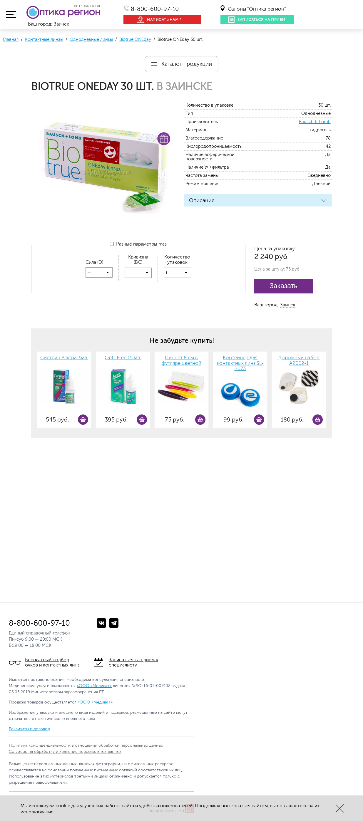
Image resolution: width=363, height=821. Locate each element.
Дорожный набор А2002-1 (298, 360)
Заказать (283, 286)
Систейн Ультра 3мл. (64, 357)
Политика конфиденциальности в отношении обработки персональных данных (86, 745)
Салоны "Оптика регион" (257, 9)
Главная (11, 39)
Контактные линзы (44, 39)
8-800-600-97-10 (155, 9)
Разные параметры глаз (138, 244)
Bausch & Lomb (315, 121)
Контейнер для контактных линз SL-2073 (240, 363)
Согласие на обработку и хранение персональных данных (65, 751)
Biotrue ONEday (135, 39)
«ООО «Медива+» (94, 686)
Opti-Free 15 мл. (123, 357)
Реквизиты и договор (29, 729)
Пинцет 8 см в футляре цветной (181, 360)
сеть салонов (87, 6)
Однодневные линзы (91, 39)
